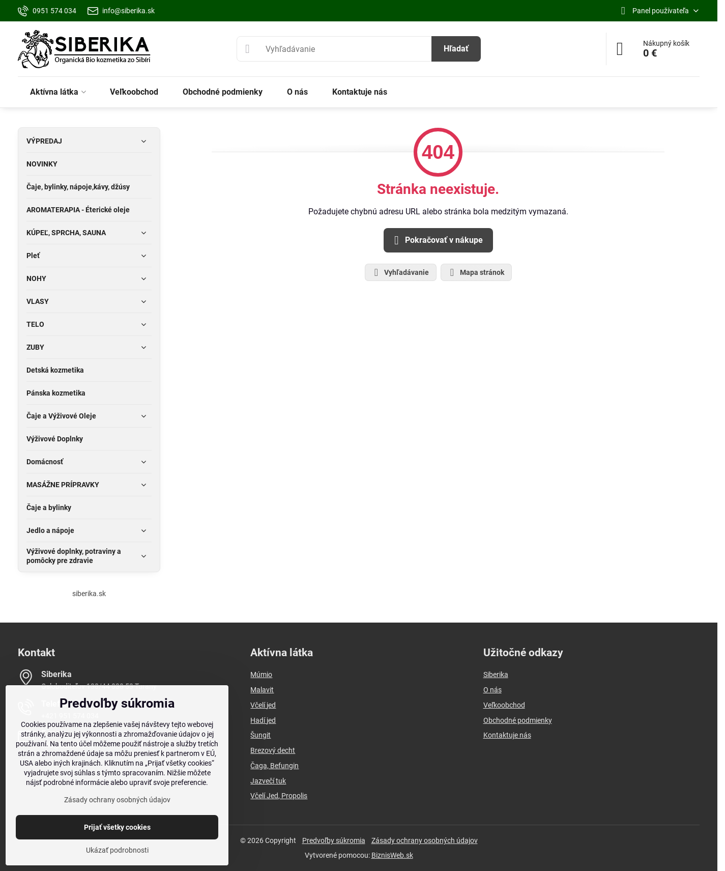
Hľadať (456, 48)
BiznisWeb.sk (392, 855)
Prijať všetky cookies (117, 827)
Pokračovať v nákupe (437, 240)
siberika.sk (89, 593)
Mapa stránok (475, 272)
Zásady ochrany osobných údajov (424, 840)
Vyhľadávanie (400, 272)
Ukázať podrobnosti (117, 850)
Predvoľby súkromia (333, 840)
